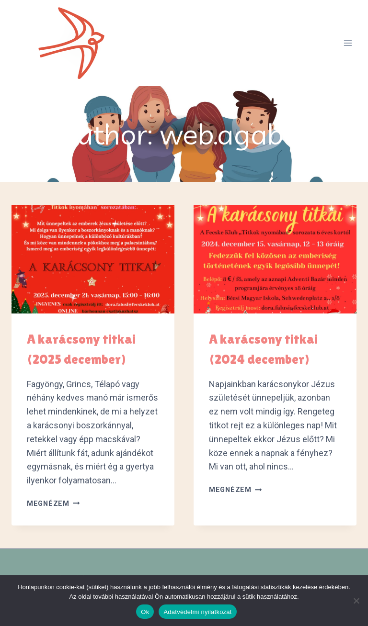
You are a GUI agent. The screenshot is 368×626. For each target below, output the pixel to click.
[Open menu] (347, 42)
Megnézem (53, 504)
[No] (356, 600)
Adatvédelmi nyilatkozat (197, 611)
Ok (145, 611)
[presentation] (93, 259)
